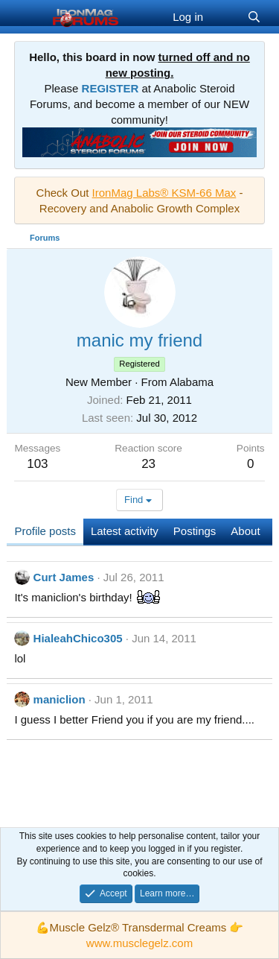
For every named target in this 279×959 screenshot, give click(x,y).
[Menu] (27, 17)
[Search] (254, 17)
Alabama (192, 382)
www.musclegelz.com (139, 943)
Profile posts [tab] (45, 531)
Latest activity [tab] (124, 531)
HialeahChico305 (78, 638)
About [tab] (245, 531)
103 (37, 464)
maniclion (59, 699)
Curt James (63, 577)
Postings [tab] (195, 531)
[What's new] (225, 17)
